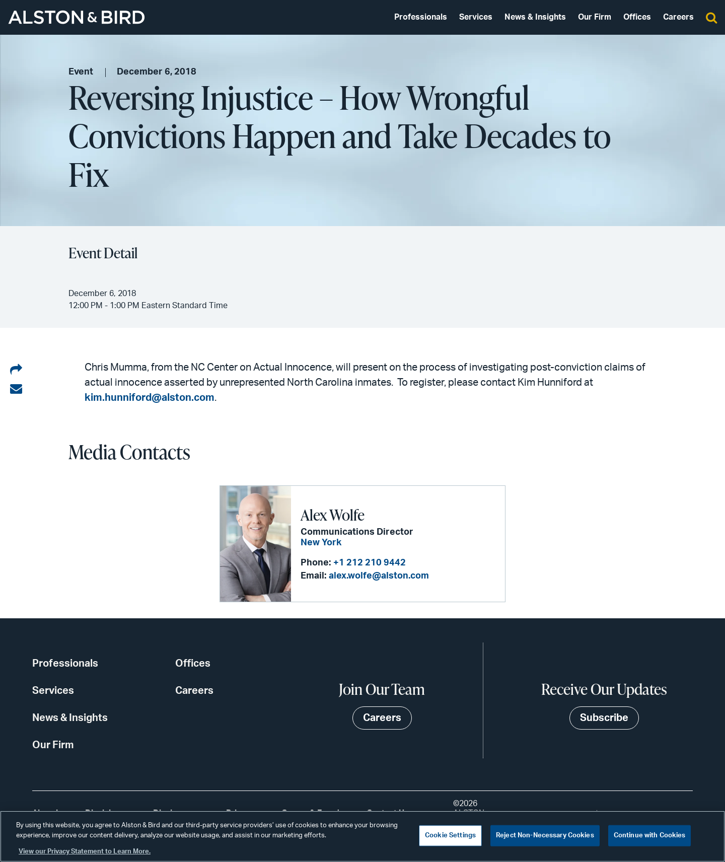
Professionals (420, 17)
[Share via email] (16, 389)
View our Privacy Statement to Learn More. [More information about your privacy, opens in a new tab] (85, 851)
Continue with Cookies (650, 835)
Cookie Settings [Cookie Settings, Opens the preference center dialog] (450, 835)
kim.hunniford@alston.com (149, 398)
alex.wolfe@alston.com (379, 576)
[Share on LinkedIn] (16, 370)
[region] (362, 836)
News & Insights (535, 17)
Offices (637, 17)
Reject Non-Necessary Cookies (545, 835)
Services (475, 17)
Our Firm (594, 17)
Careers (678, 17)
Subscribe (604, 718)
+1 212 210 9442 (369, 562)
